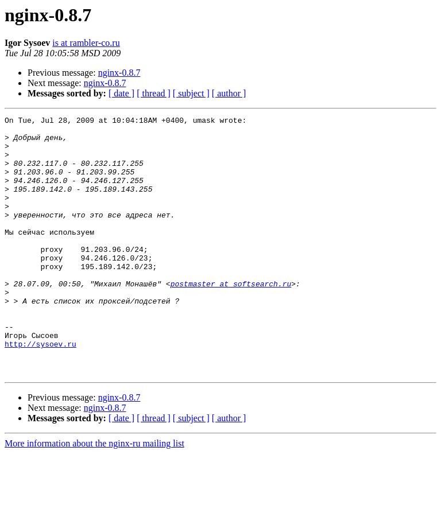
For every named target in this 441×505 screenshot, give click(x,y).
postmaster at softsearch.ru (231, 318)
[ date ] (121, 93)
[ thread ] (154, 93)
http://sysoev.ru (40, 390)
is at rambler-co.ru (85, 43)
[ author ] (229, 93)
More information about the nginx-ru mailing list (94, 495)
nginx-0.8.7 (119, 72)
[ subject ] (191, 93)
